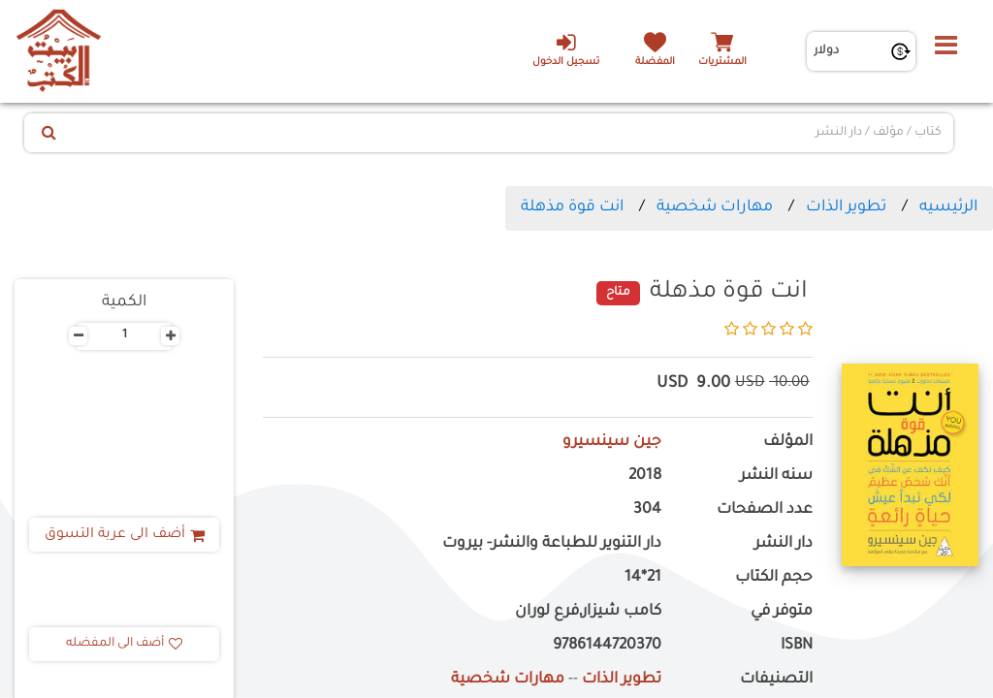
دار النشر (783, 544)
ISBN (797, 646)
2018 (644, 476)
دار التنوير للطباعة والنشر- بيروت (551, 544)
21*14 (643, 578)
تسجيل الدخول (566, 49)
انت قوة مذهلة (572, 207)
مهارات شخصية (715, 207)
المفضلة (655, 62)
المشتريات (722, 62)
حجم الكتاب (774, 578)
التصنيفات (776, 680)
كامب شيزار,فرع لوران (588, 612)
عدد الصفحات (765, 510)
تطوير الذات (846, 207)
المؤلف (788, 442)
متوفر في (782, 612)
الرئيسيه (948, 207)
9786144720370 (607, 646)
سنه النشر (776, 476)
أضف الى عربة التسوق (125, 535)
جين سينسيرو (611, 442)
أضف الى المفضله (124, 643)
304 (647, 510)
